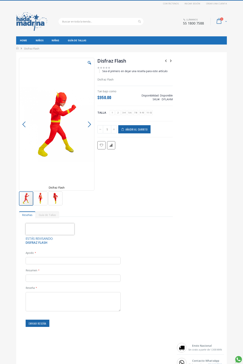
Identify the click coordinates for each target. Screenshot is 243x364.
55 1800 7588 (193, 23)
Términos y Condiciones (35, 342)
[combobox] (101, 21)
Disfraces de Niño (32, 323)
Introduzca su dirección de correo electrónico (195, 346)
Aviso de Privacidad (33, 337)
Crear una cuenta (216, 3)
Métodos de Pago (134, 333)
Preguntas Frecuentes (137, 328)
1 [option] (112, 112)
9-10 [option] (142, 112)
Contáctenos (171, 3)
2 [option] (118, 112)
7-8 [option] (135, 112)
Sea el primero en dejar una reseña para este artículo (135, 71)
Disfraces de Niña (32, 328)
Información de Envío (136, 337)
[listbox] (132, 113)
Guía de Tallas (132, 342)
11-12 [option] (149, 112)
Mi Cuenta (27, 333)
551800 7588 (215, 78)
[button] (89, 65)
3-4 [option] (123, 112)
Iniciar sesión (192, 3)
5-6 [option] (129, 112)
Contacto (129, 323)
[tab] (27, 181)
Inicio (17, 48)
